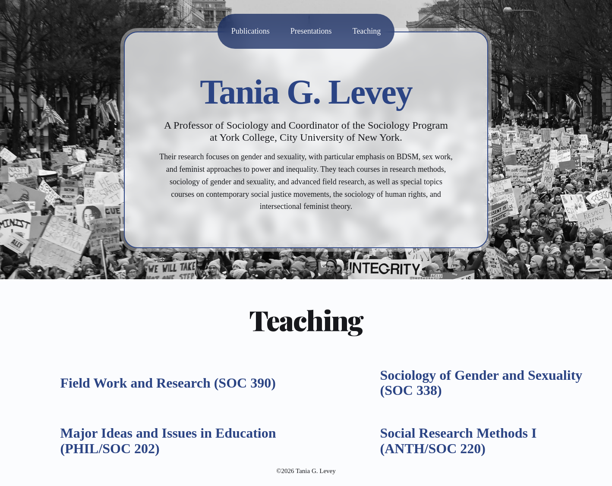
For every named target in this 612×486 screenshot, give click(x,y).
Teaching (367, 31)
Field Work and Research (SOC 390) (168, 383)
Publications (250, 31)
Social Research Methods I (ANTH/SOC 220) (458, 440)
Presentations (311, 31)
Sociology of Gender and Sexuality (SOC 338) (481, 382)
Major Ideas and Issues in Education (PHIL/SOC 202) (168, 440)
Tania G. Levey (306, 92)
